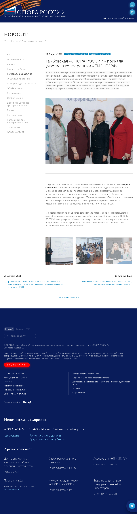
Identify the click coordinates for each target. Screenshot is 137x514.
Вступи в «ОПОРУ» (17, 364)
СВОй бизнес (14, 127)
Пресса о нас (14, 93)
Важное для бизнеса (17, 69)
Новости (14, 41)
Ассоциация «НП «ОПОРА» (16, 378)
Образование (79, 392)
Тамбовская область (99, 54)
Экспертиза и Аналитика (15, 394)
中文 (28, 329)
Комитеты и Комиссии (14, 386)
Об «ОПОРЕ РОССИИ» (14, 374)
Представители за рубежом (47, 439)
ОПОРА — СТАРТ (15, 132)
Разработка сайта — (17, 402)
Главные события (16, 59)
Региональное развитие (32, 41)
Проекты (76, 388)
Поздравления (14, 115)
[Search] (20, 336)
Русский (9, 329)
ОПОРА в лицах (15, 88)
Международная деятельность (23, 83)
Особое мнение (15, 98)
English (19, 329)
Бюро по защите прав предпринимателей (18, 104)
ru (132, 12)
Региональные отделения (45, 435)
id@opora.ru (11, 435)
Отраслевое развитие (18, 78)
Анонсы (11, 64)
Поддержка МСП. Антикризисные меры (18, 121)
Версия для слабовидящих (118, 18)
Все (9, 54)
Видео (10, 110)
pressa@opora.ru (11, 489)
